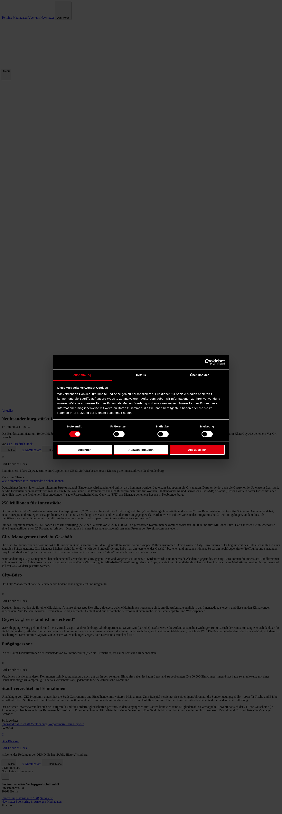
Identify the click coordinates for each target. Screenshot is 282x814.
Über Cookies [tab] (199, 374)
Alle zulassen (197, 449)
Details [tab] (141, 374)
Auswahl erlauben (141, 449)
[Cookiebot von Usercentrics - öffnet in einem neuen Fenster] (208, 362)
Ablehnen (84, 449)
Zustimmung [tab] (82, 374)
